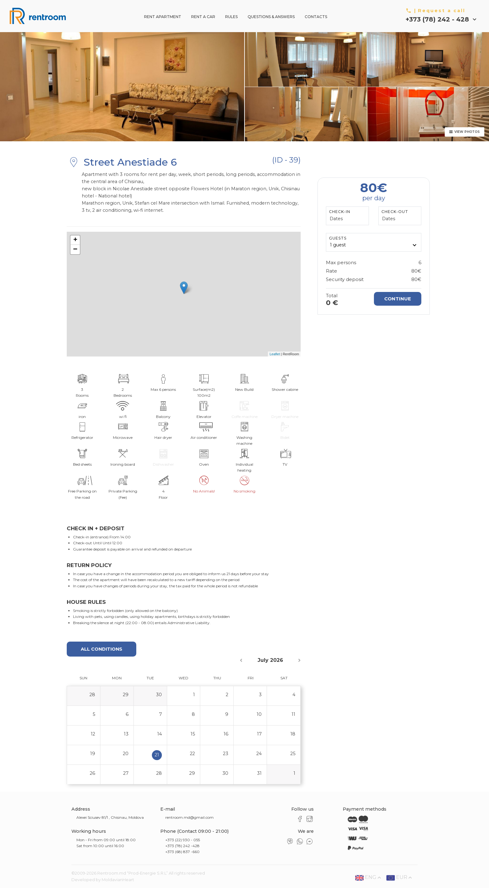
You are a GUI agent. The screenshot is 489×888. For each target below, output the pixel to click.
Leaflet (274, 354)
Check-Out (394, 211)
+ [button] (75, 240)
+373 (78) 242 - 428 (438, 19)
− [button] (75, 249)
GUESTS (337, 238)
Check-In (339, 211)
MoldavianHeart (118, 879)
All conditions (101, 649)
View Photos (464, 132)
